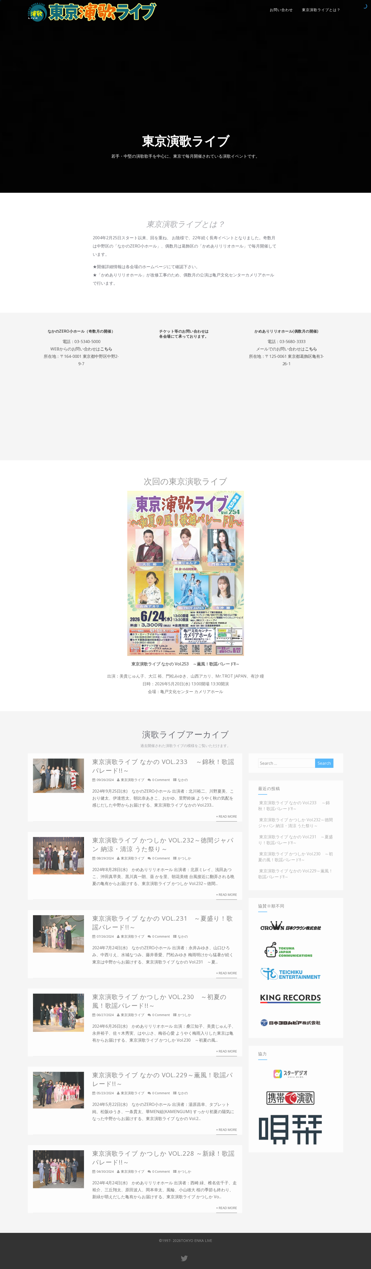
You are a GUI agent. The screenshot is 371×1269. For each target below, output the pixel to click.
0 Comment (161, 783)
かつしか (184, 861)
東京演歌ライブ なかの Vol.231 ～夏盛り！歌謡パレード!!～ (295, 843)
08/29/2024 (105, 861)
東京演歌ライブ (132, 783)
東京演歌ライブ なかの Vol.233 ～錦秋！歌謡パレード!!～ (294, 809)
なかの (183, 783)
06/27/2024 (105, 1017)
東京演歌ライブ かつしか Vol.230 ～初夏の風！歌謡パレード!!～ (295, 860)
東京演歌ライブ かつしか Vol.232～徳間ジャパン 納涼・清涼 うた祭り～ (163, 847)
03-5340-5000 (96, 339)
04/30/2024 (105, 1174)
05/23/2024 (105, 1096)
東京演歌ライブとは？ (321, 9)
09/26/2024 (105, 783)
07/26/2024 (105, 939)
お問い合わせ (281, 9)
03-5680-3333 (282, 339)
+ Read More (226, 819)
